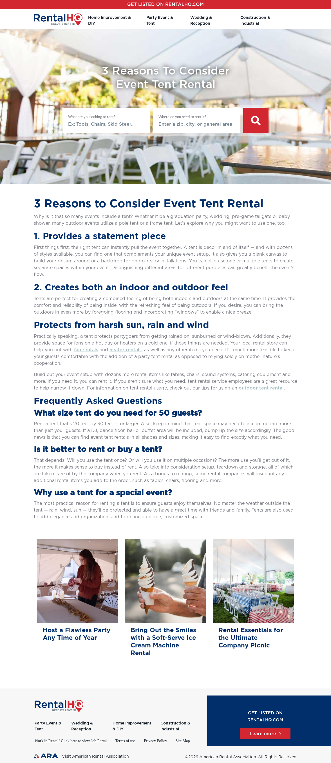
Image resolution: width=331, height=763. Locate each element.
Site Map (182, 741)
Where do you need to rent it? (182, 116)
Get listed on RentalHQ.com (165, 4)
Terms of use (125, 741)
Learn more (265, 734)
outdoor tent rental (261, 388)
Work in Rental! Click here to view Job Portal (71, 741)
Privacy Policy (155, 741)
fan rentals (86, 350)
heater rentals (125, 350)
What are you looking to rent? (91, 116)
